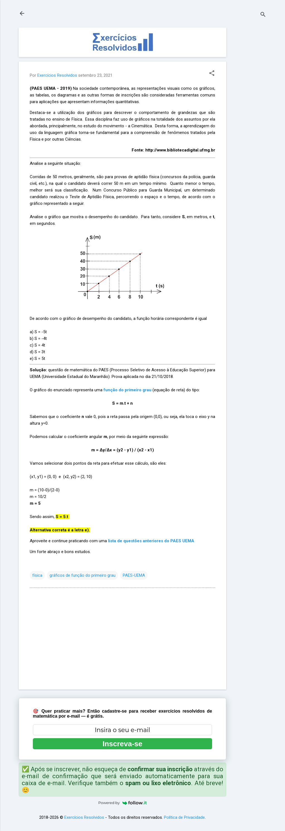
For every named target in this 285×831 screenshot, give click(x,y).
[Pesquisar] (263, 15)
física (37, 575)
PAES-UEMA (134, 575)
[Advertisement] (248, 111)
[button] (211, 74)
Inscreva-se (122, 744)
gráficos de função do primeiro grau (83, 575)
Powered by (122, 802)
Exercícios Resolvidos (84, 817)
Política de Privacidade (184, 817)
